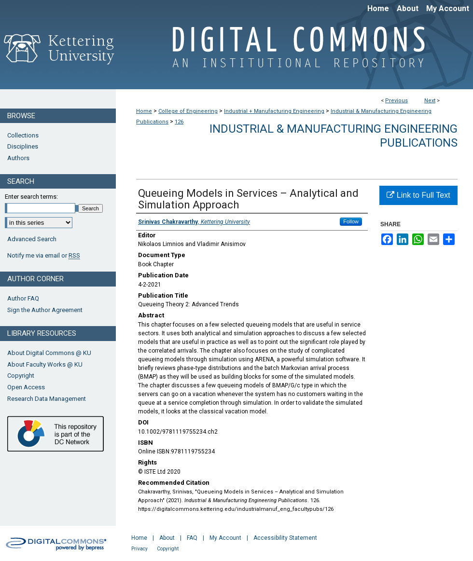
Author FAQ (23, 298)
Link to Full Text (418, 195)
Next (429, 100)
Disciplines (22, 146)
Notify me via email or (43, 256)
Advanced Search (31, 239)
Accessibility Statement (285, 537)
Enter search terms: (31, 196)
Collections (23, 135)
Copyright (20, 375)
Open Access (26, 387)
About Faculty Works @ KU (45, 364)
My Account (225, 537)
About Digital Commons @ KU (49, 352)
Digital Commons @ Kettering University (294, 52)
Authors (18, 158)
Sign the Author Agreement (45, 310)
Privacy (139, 548)
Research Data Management (46, 398)
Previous (396, 100)
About (167, 537)
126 (179, 122)
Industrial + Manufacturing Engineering (274, 111)
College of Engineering (188, 111)
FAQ (192, 537)
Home (144, 111)
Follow (351, 221)
